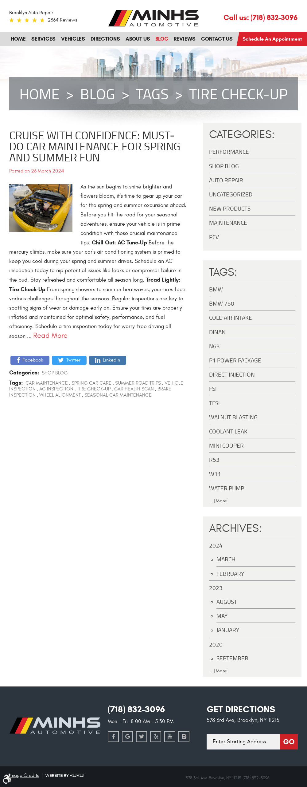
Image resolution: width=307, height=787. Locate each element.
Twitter (73, 360)
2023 (216, 587)
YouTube (169, 736)
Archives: (235, 528)
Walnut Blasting (233, 417)
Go (288, 741)
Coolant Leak (228, 431)
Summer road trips (138, 383)
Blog (161, 39)
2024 (216, 545)
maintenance (228, 222)
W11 (215, 474)
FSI (213, 388)
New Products (230, 208)
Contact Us (217, 39)
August (226, 601)
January (227, 630)
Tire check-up (238, 93)
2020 (216, 644)
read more (50, 335)
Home (18, 39)
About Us (138, 39)
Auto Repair (226, 180)
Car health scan (134, 389)
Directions (105, 39)
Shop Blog (55, 373)
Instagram (183, 736)
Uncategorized (230, 194)
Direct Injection (232, 374)
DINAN (217, 332)
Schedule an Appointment (272, 39)
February (230, 573)
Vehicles (73, 39)
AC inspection (56, 389)
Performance (229, 151)
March (225, 559)
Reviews (185, 39)
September (232, 658)
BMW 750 (221, 303)
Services (43, 39)
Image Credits (24, 775)
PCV (214, 237)
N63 (214, 346)
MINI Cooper (226, 445)
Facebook (32, 360)
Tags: (223, 272)
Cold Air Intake (230, 317)
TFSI (214, 403)
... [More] (219, 501)
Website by (64, 775)
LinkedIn (111, 360)
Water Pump (226, 488)
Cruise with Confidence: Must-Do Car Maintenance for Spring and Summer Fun (94, 146)
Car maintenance (46, 383)
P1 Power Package (235, 360)
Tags (152, 93)
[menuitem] (18, 39)
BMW (216, 289)
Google (127, 736)
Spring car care (91, 383)
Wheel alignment (60, 395)
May (221, 615)
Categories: (242, 134)
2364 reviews (62, 20)
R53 (214, 459)
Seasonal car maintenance (118, 395)
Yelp (155, 736)
